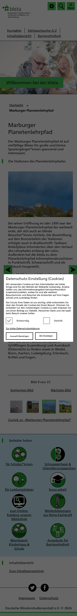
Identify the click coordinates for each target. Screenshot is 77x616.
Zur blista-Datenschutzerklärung (23, 328)
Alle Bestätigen (46, 336)
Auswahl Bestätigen (19, 336)
